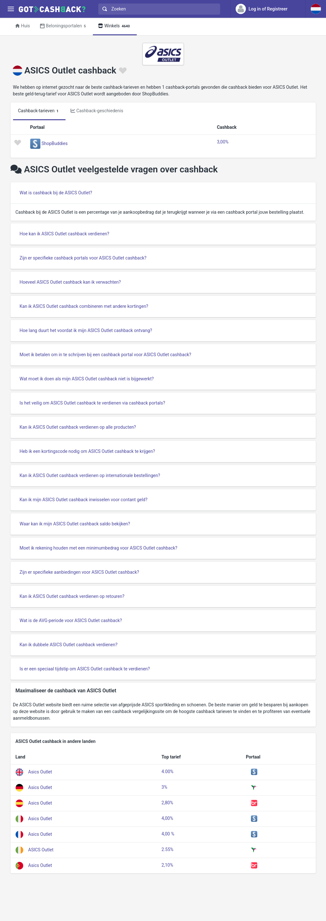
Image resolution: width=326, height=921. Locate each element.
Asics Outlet (40, 771)
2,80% (167, 802)
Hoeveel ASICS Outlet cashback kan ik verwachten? (70, 282)
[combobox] (158, 9)
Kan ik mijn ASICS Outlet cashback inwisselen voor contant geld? (84, 499)
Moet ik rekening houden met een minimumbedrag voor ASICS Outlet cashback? (98, 548)
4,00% (167, 818)
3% (164, 787)
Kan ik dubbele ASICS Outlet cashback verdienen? (69, 644)
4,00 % (168, 833)
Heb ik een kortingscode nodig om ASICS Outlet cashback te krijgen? (87, 451)
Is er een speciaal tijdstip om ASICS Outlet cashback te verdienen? (85, 668)
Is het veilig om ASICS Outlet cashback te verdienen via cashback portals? (92, 402)
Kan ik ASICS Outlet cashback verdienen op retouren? (72, 596)
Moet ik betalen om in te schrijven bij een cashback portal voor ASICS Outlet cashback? (105, 354)
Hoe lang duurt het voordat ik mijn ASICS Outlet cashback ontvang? (86, 330)
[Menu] (10, 9)
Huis (22, 25)
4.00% (168, 771)
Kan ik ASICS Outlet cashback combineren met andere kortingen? (84, 306)
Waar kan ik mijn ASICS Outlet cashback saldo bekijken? (75, 523)
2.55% (168, 849)
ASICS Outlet (41, 849)
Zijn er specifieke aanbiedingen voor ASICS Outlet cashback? (79, 572)
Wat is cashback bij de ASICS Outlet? (56, 192)
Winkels (115, 26)
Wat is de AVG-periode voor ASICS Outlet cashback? (71, 620)
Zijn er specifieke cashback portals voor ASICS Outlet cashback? (83, 257)
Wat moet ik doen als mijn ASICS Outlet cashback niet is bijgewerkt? (87, 378)
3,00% (223, 141)
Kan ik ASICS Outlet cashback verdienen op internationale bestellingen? (90, 475)
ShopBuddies (55, 143)
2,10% (167, 865)
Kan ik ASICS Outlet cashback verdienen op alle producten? (78, 427)
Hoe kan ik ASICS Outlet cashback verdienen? (64, 233)
